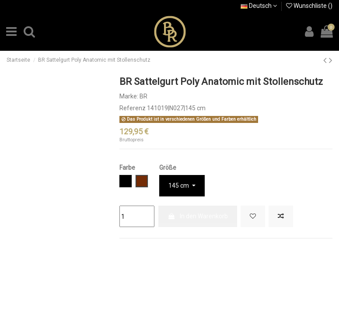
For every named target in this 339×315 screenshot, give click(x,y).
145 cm (179, 185)
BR (143, 96)
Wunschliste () (309, 5)
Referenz (132, 108)
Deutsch (259, 5)
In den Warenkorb (198, 216)
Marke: (128, 96)
